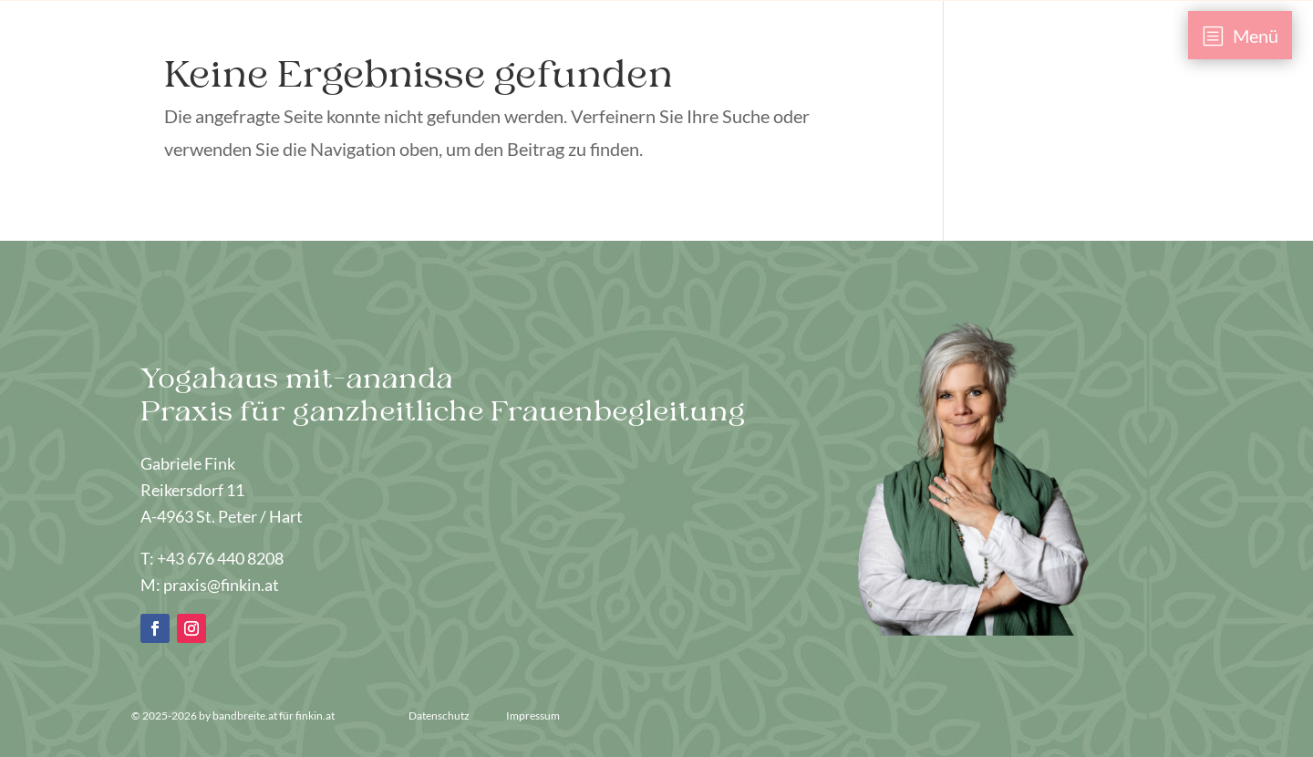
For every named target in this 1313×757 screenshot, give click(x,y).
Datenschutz (439, 715)
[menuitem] (1240, 35)
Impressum (533, 715)
